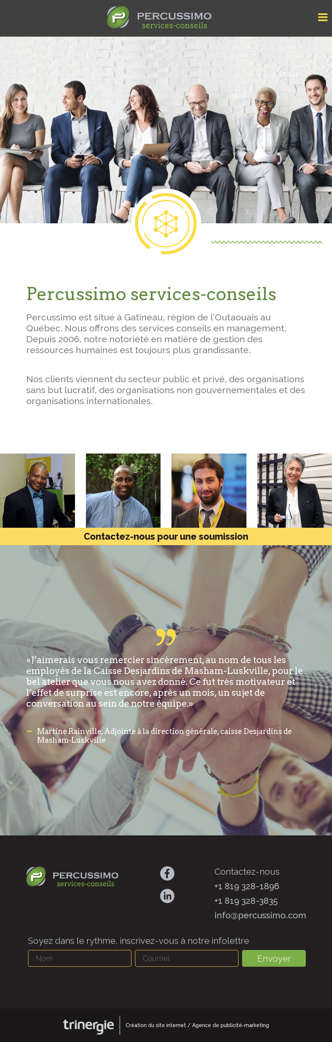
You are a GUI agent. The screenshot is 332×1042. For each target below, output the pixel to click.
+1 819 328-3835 (246, 900)
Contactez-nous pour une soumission (166, 536)
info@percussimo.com (260, 915)
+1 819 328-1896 (246, 886)
